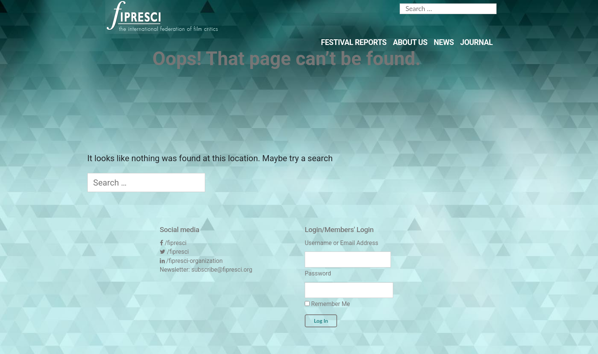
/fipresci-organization (194, 260)
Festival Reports (354, 42)
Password (318, 273)
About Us (410, 42)
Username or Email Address (341, 243)
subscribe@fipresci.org (221, 269)
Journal (476, 42)
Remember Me (327, 304)
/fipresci (175, 243)
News (444, 42)
